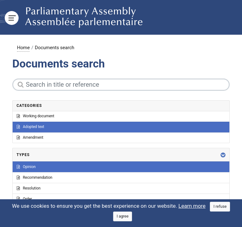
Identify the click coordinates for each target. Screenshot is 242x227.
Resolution (29, 188)
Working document (36, 116)
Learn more (191, 206)
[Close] (220, 207)
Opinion (26, 167)
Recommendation (35, 177)
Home (23, 47)
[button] (223, 155)
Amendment (30, 137)
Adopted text (30, 127)
